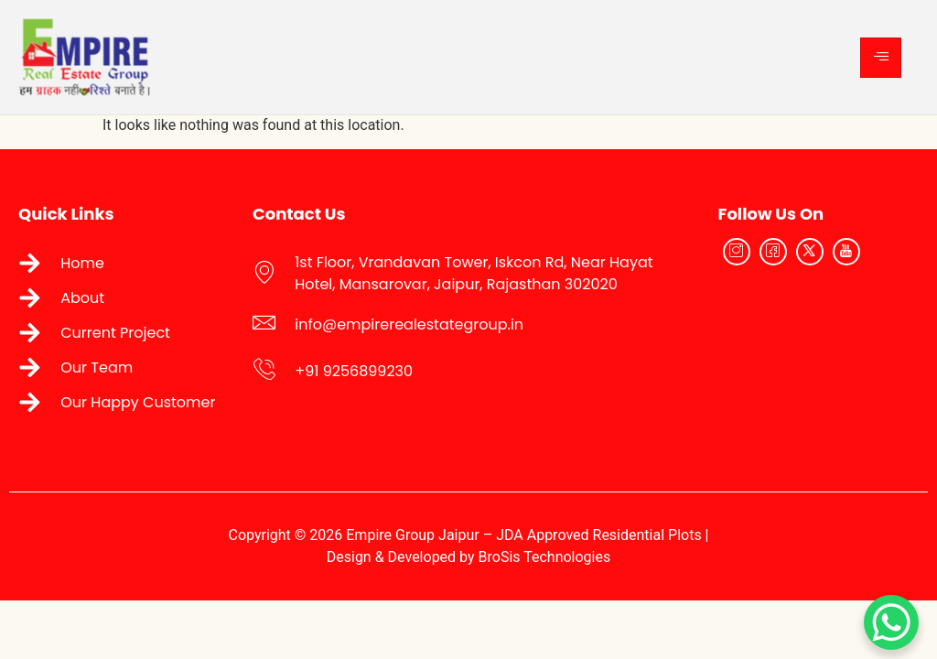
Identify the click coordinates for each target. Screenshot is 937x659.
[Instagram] (736, 251)
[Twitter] (810, 251)
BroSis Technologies (545, 557)
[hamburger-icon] (880, 58)
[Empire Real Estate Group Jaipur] (817, 340)
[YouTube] (846, 251)
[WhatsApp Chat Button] (891, 622)
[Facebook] (773, 251)
